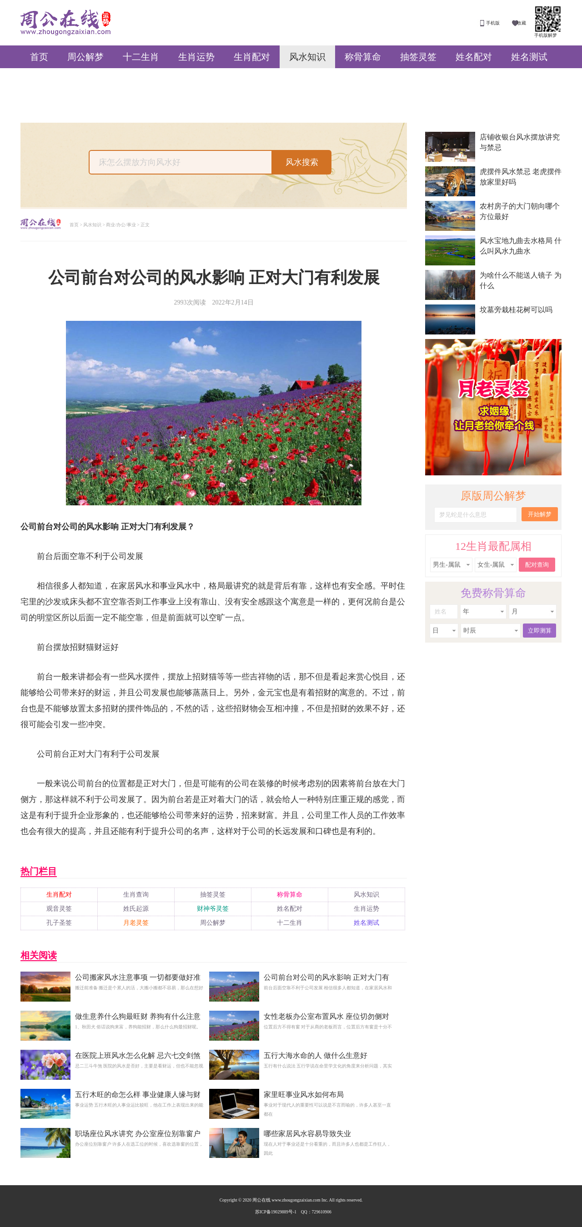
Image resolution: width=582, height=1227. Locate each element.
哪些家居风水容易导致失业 (307, 1133)
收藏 (521, 22)
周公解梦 (85, 57)
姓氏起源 (136, 908)
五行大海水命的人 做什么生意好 (315, 1055)
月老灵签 (136, 922)
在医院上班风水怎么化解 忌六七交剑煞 (138, 1055)
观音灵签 (59, 908)
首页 (39, 57)
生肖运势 (196, 57)
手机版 (493, 22)
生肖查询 (136, 894)
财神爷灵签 (213, 908)
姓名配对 (474, 57)
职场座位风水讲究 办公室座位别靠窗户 (138, 1133)
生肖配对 (252, 57)
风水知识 (307, 57)
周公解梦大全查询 (40, 225)
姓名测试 (529, 57)
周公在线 (65, 22)
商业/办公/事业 (120, 224)
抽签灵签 (418, 57)
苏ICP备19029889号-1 (275, 1211)
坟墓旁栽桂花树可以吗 (516, 310)
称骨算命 (363, 57)
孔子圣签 (59, 922)
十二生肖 (141, 57)
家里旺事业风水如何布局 (304, 1094)
